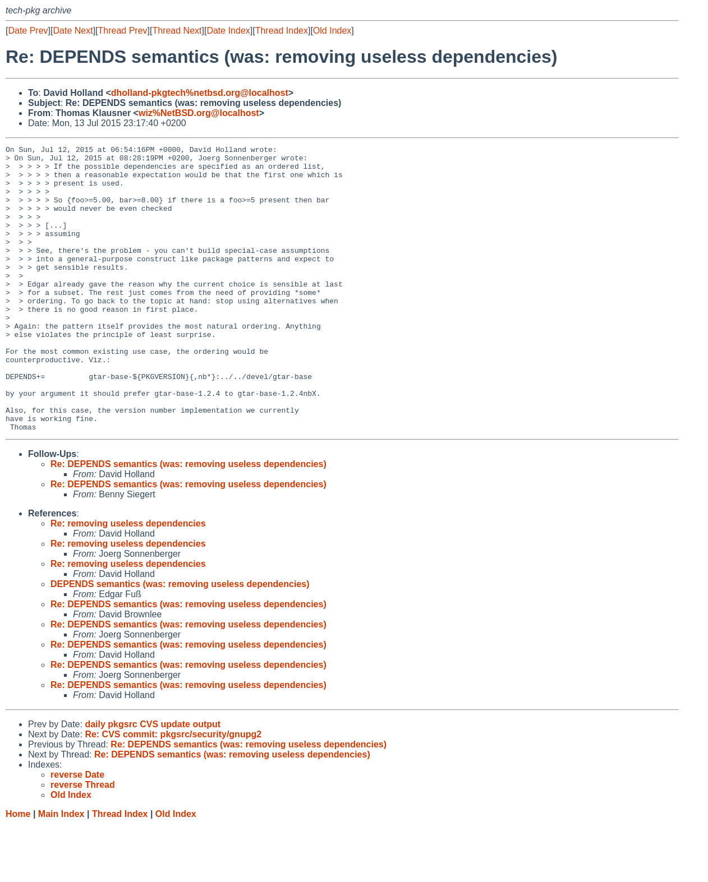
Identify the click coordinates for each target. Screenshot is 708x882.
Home (18, 871)
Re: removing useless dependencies (128, 580)
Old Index (332, 30)
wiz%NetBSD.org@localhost (199, 113)
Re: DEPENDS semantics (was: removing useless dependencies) (188, 521)
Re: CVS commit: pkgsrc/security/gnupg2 (173, 791)
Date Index (228, 30)
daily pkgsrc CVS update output (152, 781)
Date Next (73, 30)
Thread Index (281, 30)
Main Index (61, 871)
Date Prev (28, 30)
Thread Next (176, 30)
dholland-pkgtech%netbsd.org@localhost (199, 93)
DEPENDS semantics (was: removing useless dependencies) (180, 641)
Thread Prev (123, 30)
